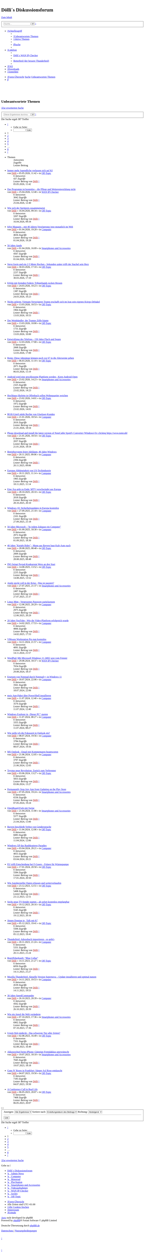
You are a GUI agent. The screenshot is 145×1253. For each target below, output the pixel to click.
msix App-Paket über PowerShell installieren (29, 695)
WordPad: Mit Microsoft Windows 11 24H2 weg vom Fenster (37, 658)
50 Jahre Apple (14, 245)
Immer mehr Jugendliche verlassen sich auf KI (30, 170)
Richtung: (90, 1112)
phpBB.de (35, 1225)
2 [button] (8, 135)
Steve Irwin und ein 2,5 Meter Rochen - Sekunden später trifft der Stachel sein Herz (48, 264)
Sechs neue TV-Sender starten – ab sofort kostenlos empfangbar (38, 902)
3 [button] (8, 138)
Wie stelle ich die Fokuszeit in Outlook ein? (28, 733)
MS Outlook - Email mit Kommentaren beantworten (32, 751)
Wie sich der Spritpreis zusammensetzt (26, 208)
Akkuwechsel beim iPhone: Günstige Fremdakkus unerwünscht (38, 1052)
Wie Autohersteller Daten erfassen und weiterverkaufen (34, 883)
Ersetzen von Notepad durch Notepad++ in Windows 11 (34, 676)
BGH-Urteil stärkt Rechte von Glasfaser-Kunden (31, 414)
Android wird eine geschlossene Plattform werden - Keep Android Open (42, 376)
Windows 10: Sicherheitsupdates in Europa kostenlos (33, 508)
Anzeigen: (18, 1112)
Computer (46, 229)
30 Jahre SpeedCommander (20, 995)
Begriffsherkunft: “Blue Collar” (22, 958)
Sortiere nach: (54, 1112)
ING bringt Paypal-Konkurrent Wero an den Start (31, 564)
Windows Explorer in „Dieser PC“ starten (27, 714)
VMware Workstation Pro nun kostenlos (26, 639)
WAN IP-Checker (50, 192)
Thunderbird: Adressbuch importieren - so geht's (30, 939)
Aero (3, 1217)
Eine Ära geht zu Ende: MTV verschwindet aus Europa (34, 489)
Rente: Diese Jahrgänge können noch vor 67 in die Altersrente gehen (40, 358)
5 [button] (8, 144)
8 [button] (8, 149)
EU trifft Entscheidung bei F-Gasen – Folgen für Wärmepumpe (38, 864)
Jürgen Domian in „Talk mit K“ (22, 920)
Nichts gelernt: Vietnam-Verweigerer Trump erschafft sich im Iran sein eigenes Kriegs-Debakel (53, 301)
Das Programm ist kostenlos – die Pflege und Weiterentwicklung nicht (41, 189)
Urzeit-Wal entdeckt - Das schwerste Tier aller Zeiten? (33, 1033)
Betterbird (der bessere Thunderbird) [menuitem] (31, 61)
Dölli (14, 173)
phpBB (16, 1220)
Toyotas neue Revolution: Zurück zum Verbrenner (31, 770)
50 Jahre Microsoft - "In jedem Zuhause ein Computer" (34, 526)
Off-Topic (46, 173)
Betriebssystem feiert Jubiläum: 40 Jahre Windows (32, 451)
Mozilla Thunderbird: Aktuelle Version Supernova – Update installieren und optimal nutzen (51, 977)
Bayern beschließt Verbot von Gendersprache (29, 827)
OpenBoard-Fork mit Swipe (20, 808)
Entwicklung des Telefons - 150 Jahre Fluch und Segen (34, 339)
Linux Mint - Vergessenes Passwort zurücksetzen (31, 601)
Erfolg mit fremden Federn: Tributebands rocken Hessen (34, 283)
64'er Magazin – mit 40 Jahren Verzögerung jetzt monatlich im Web (40, 226)
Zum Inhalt (6, 17)
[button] (7, 124)
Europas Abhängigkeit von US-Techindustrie (29, 470)
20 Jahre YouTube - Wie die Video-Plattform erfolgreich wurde (38, 620)
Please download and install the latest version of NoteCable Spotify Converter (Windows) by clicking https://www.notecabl (67, 433)
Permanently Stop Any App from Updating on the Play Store (36, 789)
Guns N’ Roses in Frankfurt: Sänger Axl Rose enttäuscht (34, 1070)
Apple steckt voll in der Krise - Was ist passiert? (30, 583)
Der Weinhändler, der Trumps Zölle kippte (28, 320)
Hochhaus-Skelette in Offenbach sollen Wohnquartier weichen (37, 395)
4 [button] (8, 141)
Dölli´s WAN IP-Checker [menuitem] (25, 55)
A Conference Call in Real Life (22, 1089)
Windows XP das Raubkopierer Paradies (27, 845)
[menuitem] (25, 36)
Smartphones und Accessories (56, 248)
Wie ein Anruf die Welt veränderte (24, 1014)
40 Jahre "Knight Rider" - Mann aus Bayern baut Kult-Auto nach (39, 545)
